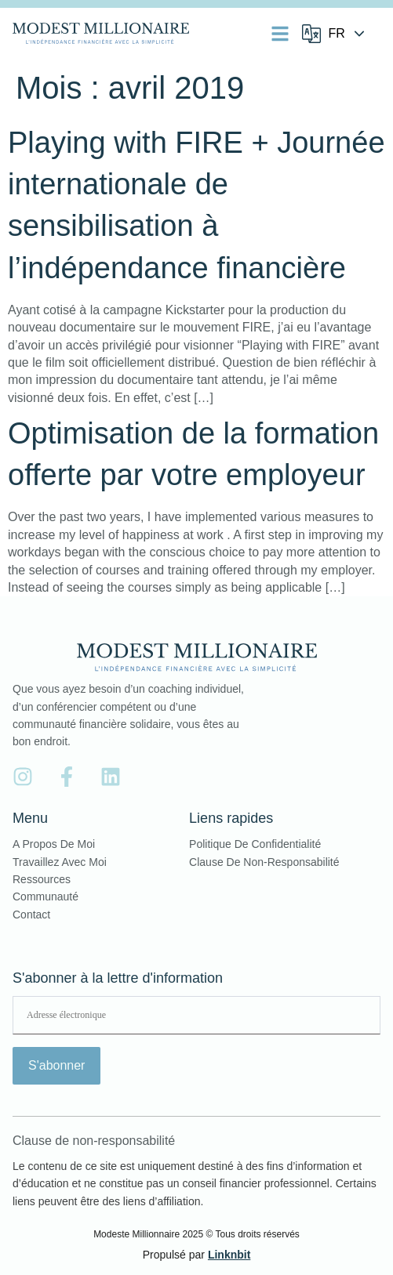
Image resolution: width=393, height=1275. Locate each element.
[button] (280, 34)
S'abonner (56, 1065)
